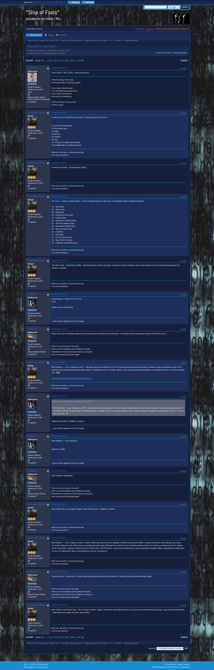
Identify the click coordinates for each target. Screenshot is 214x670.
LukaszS (32, 329)
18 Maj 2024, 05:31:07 (58, 196)
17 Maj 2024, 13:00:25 (58, 112)
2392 (55, 61)
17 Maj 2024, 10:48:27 (58, 68)
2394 (67, 61)
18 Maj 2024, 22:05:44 (58, 471)
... (47, 61)
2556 (79, 61)
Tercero (32, 294)
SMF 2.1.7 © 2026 (30, 664)
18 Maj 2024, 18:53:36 (58, 396)
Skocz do (152, 648)
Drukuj (184, 60)
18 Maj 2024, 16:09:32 (58, 294)
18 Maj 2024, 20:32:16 (58, 436)
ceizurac (32, 68)
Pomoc (167, 664)
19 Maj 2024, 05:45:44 (58, 504)
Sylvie (118, 40)
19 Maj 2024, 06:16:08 (58, 538)
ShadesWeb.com (42, 667)
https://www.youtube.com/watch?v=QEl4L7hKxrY (72, 378)
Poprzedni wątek (163, 53)
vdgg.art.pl (150, 29)
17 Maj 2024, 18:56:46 (58, 163)
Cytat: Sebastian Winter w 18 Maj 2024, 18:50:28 (73, 402)
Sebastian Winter (37, 112)
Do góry (29, 637)
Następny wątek (180, 53)
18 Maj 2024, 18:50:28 (58, 362)
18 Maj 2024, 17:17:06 (58, 329)
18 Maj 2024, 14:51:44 (58, 260)
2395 (72, 61)
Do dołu (29, 60)
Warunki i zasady (176, 664)
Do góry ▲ (186, 664)
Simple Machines (42, 664)
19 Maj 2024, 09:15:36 (58, 571)
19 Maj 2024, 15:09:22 (58, 605)
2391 (50, 61)
